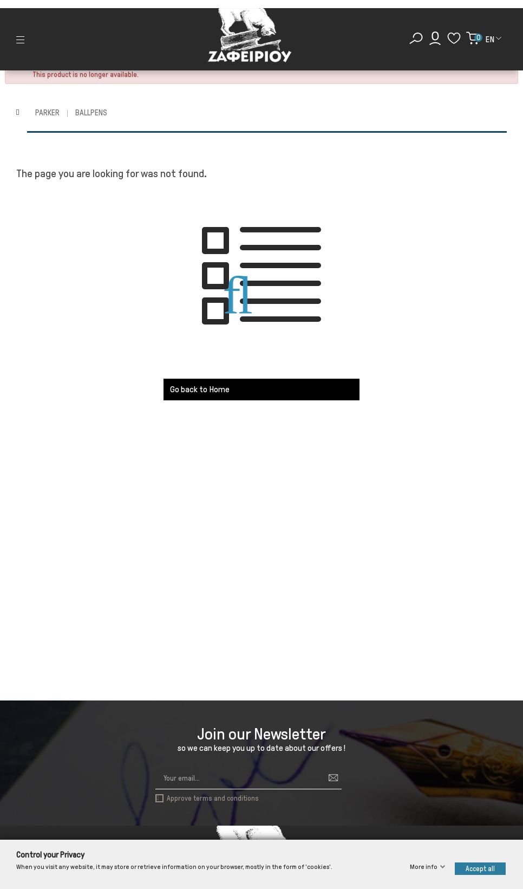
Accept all (480, 869)
